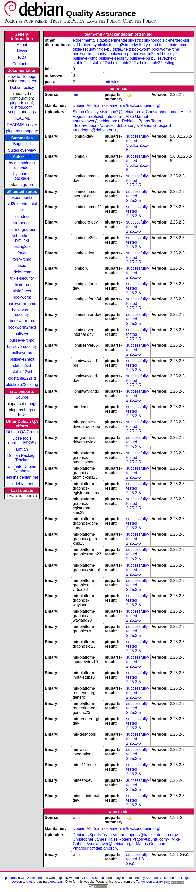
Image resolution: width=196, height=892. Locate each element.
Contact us (22, 64)
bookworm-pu (22, 321)
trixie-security (22, 278)
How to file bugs (22, 76)
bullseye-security (22, 346)
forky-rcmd (22, 259)
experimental (22, 197)
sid (28, 157)
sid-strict (22, 216)
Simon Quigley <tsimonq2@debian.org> (108, 112)
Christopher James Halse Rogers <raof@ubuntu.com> (121, 839)
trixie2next (22, 291)
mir (107, 82)
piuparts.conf (21, 103)
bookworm (22, 297)
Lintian (22, 449)
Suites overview (22, 150)
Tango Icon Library (149, 881)
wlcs (115, 82)
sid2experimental (22, 204)
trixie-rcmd (22, 272)
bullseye (22, 333)
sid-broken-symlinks (22, 238)
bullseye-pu (22, 353)
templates (27, 81)
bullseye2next (22, 359)
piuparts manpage (22, 131)
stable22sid (22, 372)
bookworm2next (22, 327)
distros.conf (21, 107)
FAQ (22, 57)
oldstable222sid (22, 378)
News (22, 51)
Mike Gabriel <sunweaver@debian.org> (110, 118)
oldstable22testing (22, 384)
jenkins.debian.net (22, 477)
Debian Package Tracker (22, 457)
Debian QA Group (22, 432)
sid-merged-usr (22, 229)
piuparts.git (56, 881)
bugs (33, 404)
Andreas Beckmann (160, 878)
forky (22, 253)
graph (28, 185)
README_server (22, 125)
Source (22, 397)
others (33, 881)
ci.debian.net (22, 484)
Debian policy (22, 87)
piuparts (11, 878)
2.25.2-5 (133, 185)
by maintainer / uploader (22, 165)
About (22, 45)
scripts (14, 112)
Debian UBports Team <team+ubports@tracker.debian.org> (117, 123)
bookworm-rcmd (22, 304)
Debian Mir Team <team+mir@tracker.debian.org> (117, 105)
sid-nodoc (22, 223)
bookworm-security (22, 312)
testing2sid (22, 246)
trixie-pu (22, 285)
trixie (22, 265)
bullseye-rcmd (22, 340)
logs (32, 112)
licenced (36, 878)
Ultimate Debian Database (22, 468)
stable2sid (22, 365)
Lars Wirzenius (95, 878)
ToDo (22, 414)
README (22, 118)
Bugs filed (22, 144)
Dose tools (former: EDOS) (22, 440)
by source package (22, 176)
